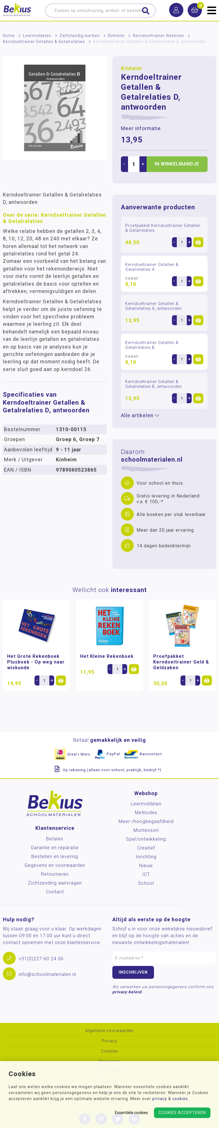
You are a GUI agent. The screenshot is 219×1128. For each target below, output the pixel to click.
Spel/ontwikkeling (146, 839)
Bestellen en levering (54, 856)
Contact (55, 891)
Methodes (146, 812)
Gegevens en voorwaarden (55, 865)
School (146, 883)
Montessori (146, 830)
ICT (146, 874)
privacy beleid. (127, 992)
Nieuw (146, 865)
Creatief (146, 848)
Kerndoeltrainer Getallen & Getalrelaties (44, 41)
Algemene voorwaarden (109, 1031)
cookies (180, 1098)
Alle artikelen (140, 415)
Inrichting (146, 856)
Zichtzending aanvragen (55, 883)
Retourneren (55, 874)
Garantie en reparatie (55, 847)
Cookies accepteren (182, 1112)
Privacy (109, 1041)
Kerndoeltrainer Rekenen (158, 35)
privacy (159, 1098)
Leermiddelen (37, 35)
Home (9, 35)
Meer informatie (141, 128)
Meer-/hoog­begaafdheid (146, 821)
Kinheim (116, 35)
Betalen (54, 839)
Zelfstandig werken (80, 35)
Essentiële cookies (131, 1112)
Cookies (109, 1051)
